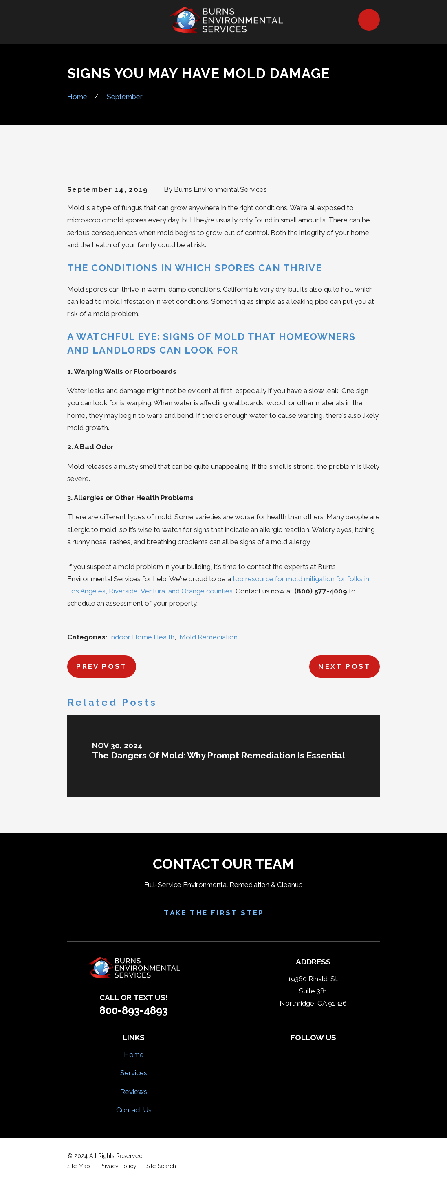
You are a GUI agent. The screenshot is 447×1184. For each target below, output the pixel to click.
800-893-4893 (133, 1010)
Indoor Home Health (141, 637)
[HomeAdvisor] (323, 1053)
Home (134, 1054)
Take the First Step (223, 912)
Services (133, 1073)
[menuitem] (78, 1166)
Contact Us (134, 1110)
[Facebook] (284, 1053)
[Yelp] (303, 1053)
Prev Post (101, 666)
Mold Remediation (208, 637)
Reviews (133, 1091)
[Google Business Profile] (342, 1053)
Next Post (344, 666)
